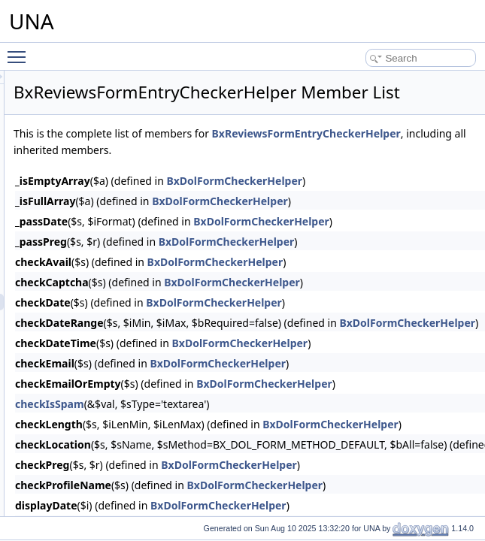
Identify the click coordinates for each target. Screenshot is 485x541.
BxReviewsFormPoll (105, 318)
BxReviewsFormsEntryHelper (124, 351)
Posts (64, 103)
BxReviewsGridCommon (114, 384)
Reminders (75, 170)
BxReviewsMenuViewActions (123, 500)
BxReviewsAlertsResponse (119, 219)
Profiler (67, 120)
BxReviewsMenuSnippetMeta (124, 467)
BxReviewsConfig (100, 252)
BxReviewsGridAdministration (124, 368)
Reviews (70, 203)
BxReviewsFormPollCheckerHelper (135, 335)
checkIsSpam (237, 441)
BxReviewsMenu (98, 418)
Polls (63, 87)
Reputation (75, 186)
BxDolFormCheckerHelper (408, 238)
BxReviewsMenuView (108, 484)
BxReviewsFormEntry (108, 285)
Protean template (87, 136)
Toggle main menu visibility (20, 50)
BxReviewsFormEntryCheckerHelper (138, 302)
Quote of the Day (87, 153)
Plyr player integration (97, 70)
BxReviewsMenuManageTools (125, 451)
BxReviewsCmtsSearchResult (125, 236)
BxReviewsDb (93, 269)
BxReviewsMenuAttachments (124, 434)
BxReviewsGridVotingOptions (124, 401)
